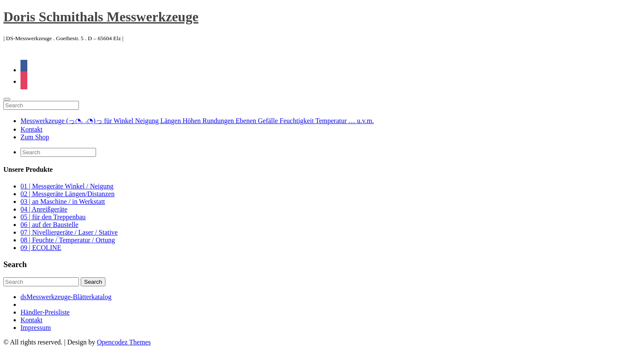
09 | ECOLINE (40, 247)
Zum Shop (34, 137)
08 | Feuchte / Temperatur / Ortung (67, 240)
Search (93, 282)
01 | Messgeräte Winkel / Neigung (67, 186)
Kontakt (31, 129)
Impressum (35, 327)
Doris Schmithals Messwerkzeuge (100, 16)
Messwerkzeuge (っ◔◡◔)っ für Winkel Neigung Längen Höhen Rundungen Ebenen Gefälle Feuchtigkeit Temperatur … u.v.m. (197, 120)
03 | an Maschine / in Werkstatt (62, 201)
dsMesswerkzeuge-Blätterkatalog (65, 296)
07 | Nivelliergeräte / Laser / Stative (69, 232)
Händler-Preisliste (45, 312)
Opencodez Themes (124, 342)
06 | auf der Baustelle (49, 224)
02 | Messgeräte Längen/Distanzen (67, 193)
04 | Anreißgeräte (43, 209)
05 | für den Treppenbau (53, 217)
